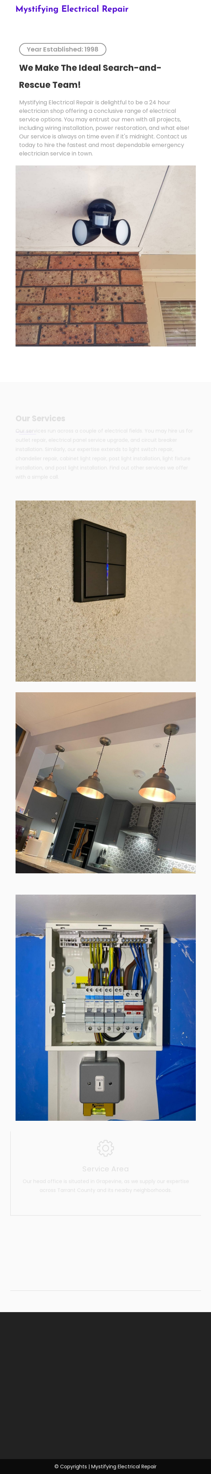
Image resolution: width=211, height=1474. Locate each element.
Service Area (105, 1168)
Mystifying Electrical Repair (72, 9)
